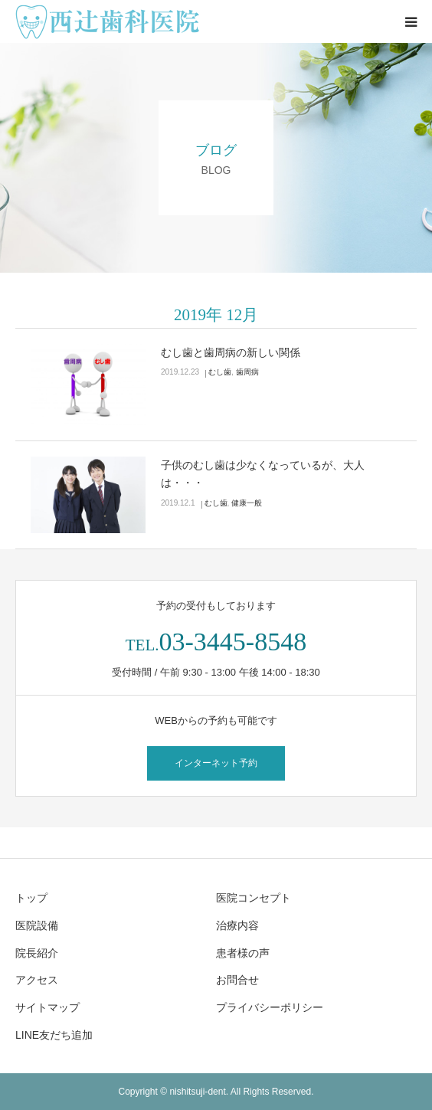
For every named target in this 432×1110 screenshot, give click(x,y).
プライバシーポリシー (269, 1007)
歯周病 (247, 372)
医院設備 (36, 925)
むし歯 (219, 372)
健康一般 (246, 503)
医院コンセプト (253, 898)
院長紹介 (36, 953)
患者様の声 (243, 953)
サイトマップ (47, 1007)
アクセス (36, 980)
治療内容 (237, 925)
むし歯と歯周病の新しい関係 (230, 352)
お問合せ (237, 980)
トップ (31, 898)
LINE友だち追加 (54, 1035)
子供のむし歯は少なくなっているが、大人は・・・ (263, 474)
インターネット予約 (216, 763)
